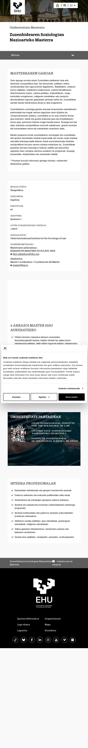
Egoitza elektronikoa (28, 618)
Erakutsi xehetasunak (69, 388)
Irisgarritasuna (53, 618)
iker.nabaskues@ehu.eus (26, 254)
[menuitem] (72, 5)
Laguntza (22, 630)
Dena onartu (72, 397)
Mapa (48, 624)
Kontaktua (50, 630)
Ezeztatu (16, 397)
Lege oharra (23, 624)
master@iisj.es (20, 265)
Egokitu (44, 397)
